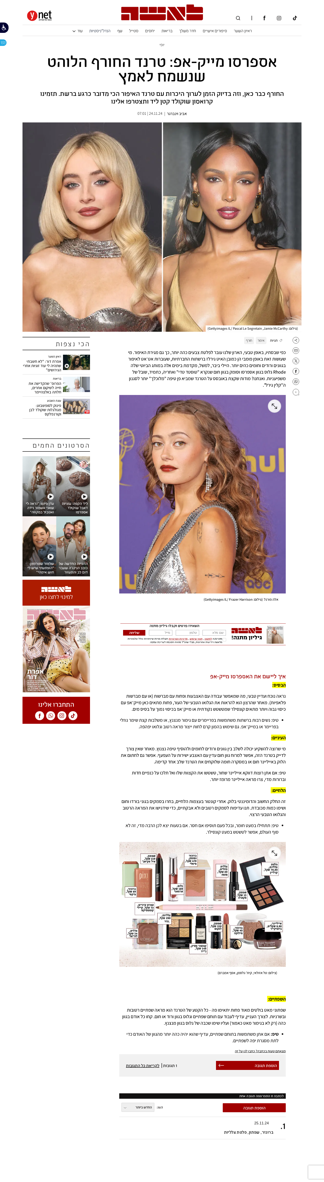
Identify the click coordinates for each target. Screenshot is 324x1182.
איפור (261, 340)
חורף (249, 340)
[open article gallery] (162, 227)
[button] (202, 1128)
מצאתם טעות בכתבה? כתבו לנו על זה (260, 1051)
